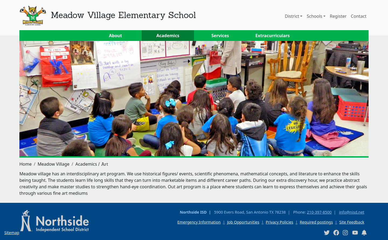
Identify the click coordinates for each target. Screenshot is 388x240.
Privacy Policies (279, 222)
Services (220, 36)
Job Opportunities (243, 222)
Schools (314, 16)
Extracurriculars (272, 36)
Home (25, 164)
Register (338, 16)
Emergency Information (199, 222)
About (115, 36)
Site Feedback (351, 222)
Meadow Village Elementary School (123, 14)
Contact (358, 16)
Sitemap (11, 232)
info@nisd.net (351, 212)
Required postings (316, 222)
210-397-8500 (319, 212)
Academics (167, 36)
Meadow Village (53, 164)
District (292, 16)
